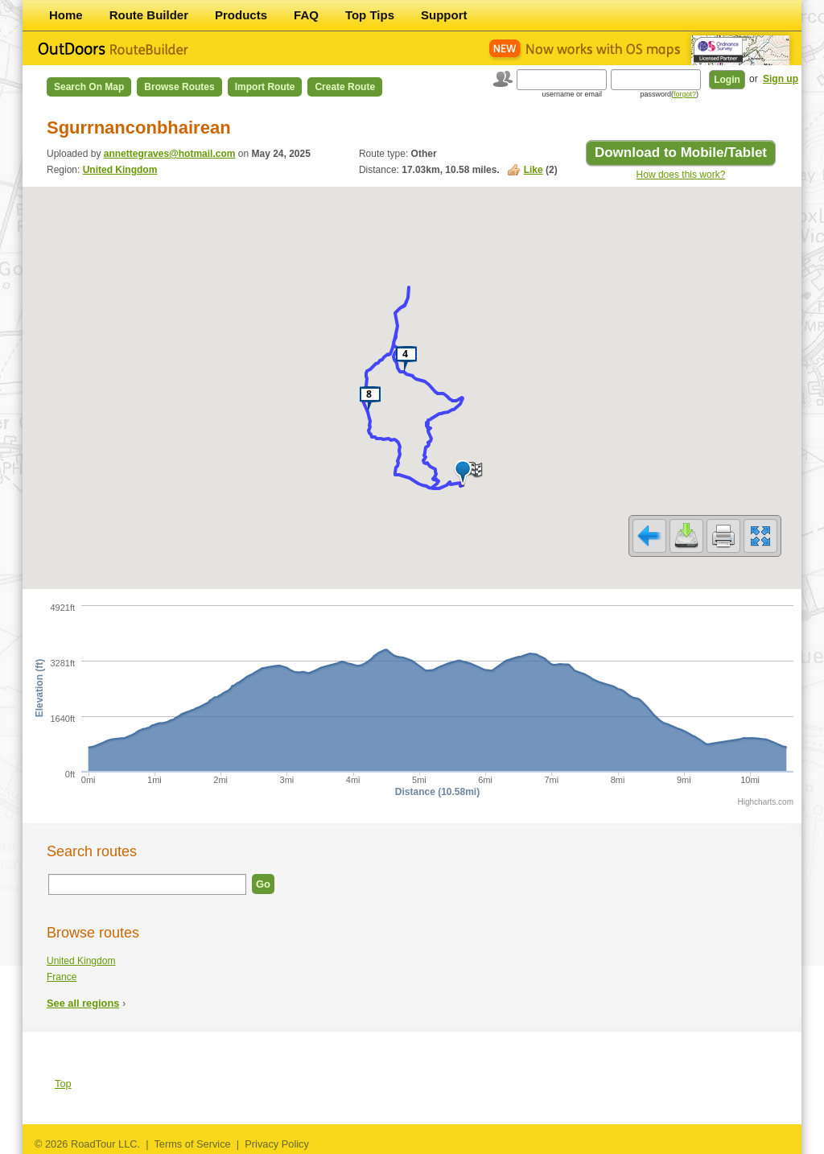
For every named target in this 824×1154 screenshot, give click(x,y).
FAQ (306, 15)
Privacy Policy (277, 1144)
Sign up (780, 78)
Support (444, 15)
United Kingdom (120, 169)
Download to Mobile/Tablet (681, 152)
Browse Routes (179, 87)
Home (66, 15)
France (61, 977)
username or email (572, 94)
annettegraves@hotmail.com (170, 153)
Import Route (265, 87)
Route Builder (148, 15)
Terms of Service (192, 1144)
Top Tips (369, 15)
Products (241, 15)
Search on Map (89, 87)
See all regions (83, 1003)
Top (63, 1084)
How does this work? (681, 174)
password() (669, 94)
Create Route (345, 87)
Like (533, 169)
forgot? (685, 94)
